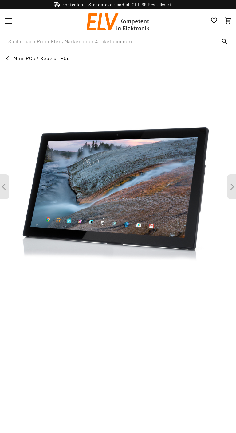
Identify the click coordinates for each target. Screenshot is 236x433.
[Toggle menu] (8, 21)
